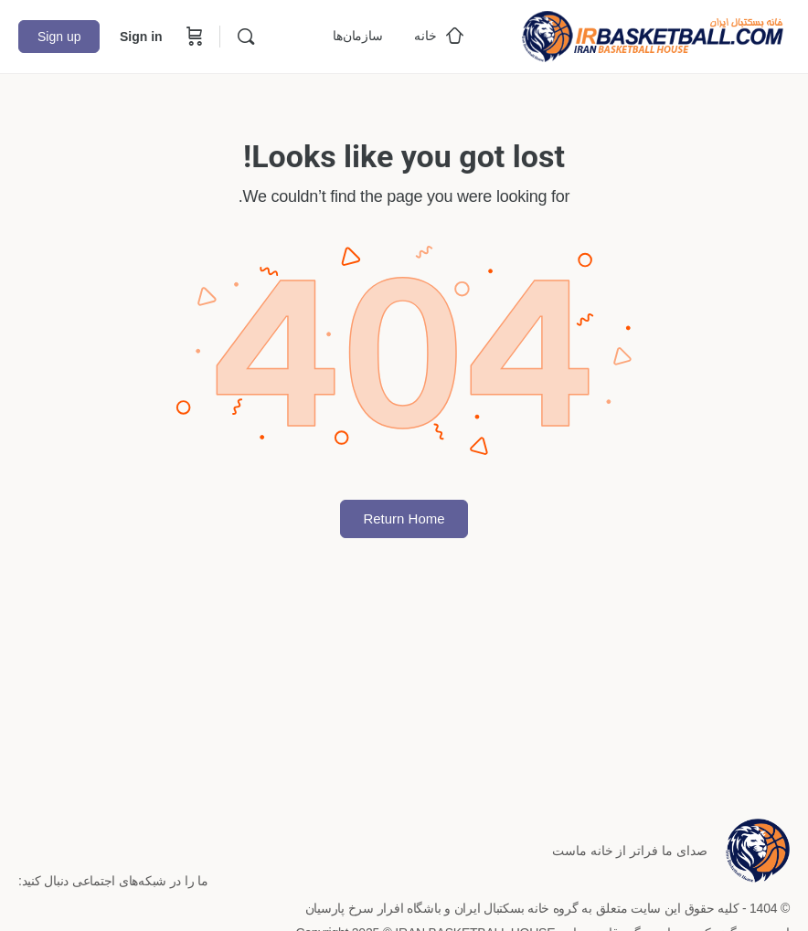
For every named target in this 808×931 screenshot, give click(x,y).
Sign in (141, 36)
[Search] (246, 37)
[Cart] (193, 36)
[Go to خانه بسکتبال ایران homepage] (653, 34)
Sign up (58, 36)
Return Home (403, 518)
